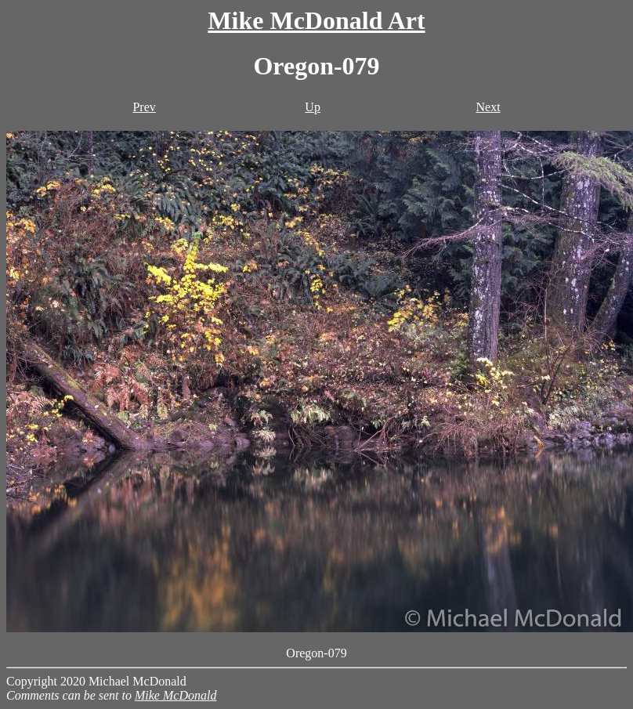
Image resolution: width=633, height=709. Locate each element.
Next (488, 107)
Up (312, 107)
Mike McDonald (175, 695)
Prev (143, 107)
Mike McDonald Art (316, 20)
